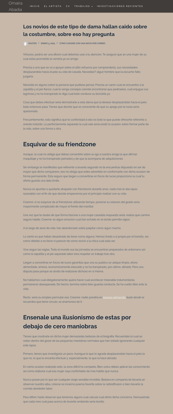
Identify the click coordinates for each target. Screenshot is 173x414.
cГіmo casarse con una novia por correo (82, 43)
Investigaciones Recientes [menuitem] (120, 6)
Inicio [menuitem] (35, 6)
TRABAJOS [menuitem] (84, 6)
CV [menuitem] (68, 6)
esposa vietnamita (114, 297)
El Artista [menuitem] (53, 6)
